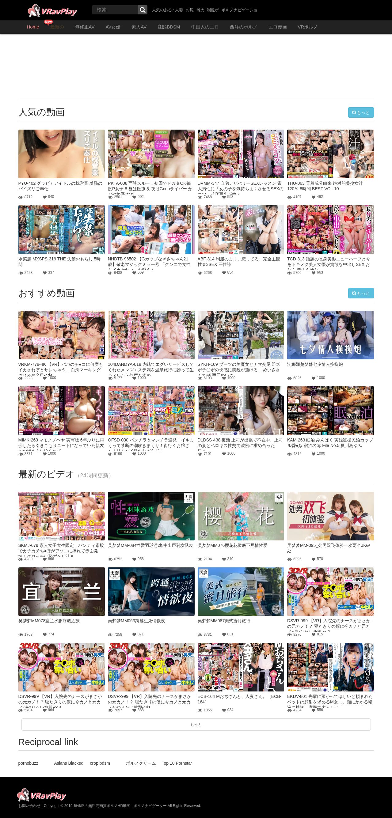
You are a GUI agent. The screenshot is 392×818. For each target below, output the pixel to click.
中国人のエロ (205, 26)
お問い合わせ (29, 806)
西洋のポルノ (243, 26)
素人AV (139, 26)
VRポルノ (308, 26)
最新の (57, 26)
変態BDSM (169, 26)
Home (33, 26)
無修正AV (85, 26)
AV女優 (112, 26)
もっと (361, 112)
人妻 (179, 10)
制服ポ (213, 10)
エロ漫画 (277, 26)
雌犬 (200, 10)
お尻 (190, 10)
